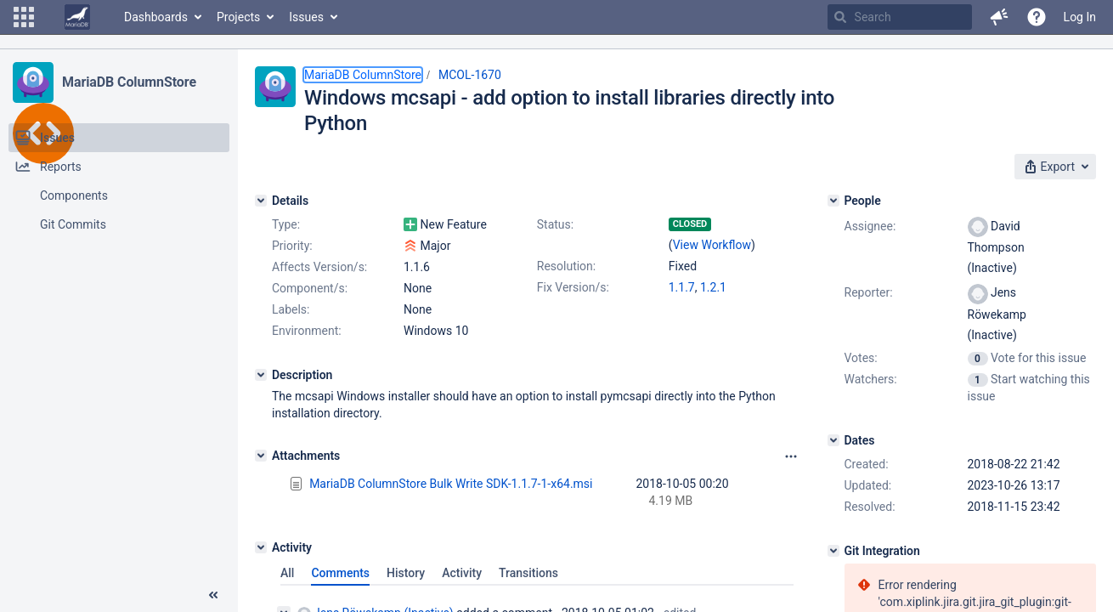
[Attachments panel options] (791, 456)
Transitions (528, 573)
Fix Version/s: (573, 287)
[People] (833, 201)
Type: (286, 224)
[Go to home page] (77, 17)
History (406, 573)
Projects (238, 17)
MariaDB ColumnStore (129, 82)
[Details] (261, 201)
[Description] (261, 375)
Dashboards (156, 17)
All (287, 573)
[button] (23, 17)
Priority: (292, 245)
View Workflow (712, 245)
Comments (340, 573)
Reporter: (869, 292)
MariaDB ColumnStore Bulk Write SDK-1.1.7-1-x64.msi (450, 483)
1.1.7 (682, 287)
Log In (1080, 17)
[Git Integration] (833, 551)
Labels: (290, 309)
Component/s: (309, 288)
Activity (462, 573)
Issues (306, 17)
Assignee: (870, 226)
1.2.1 (713, 287)
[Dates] (833, 440)
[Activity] (261, 547)
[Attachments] (261, 456)
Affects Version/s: (319, 267)
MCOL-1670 (469, 75)
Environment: (307, 330)
